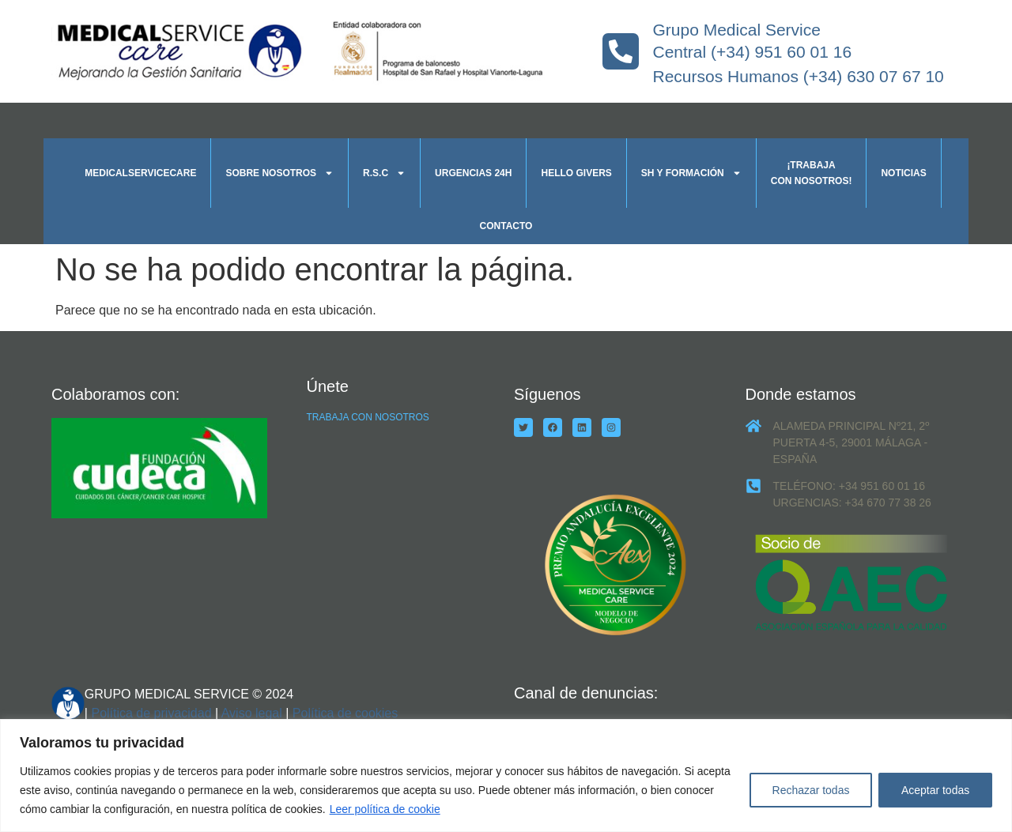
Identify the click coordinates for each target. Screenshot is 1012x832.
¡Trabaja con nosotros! (811, 173)
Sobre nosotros (279, 173)
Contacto (506, 226)
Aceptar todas (935, 790)
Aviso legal (251, 713)
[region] (506, 775)
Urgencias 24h (473, 173)
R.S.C (384, 173)
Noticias (903, 173)
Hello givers (576, 173)
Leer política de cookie (385, 809)
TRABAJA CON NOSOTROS (368, 417)
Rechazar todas (810, 790)
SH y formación (691, 173)
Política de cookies (345, 713)
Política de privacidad (151, 713)
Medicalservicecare (140, 173)
